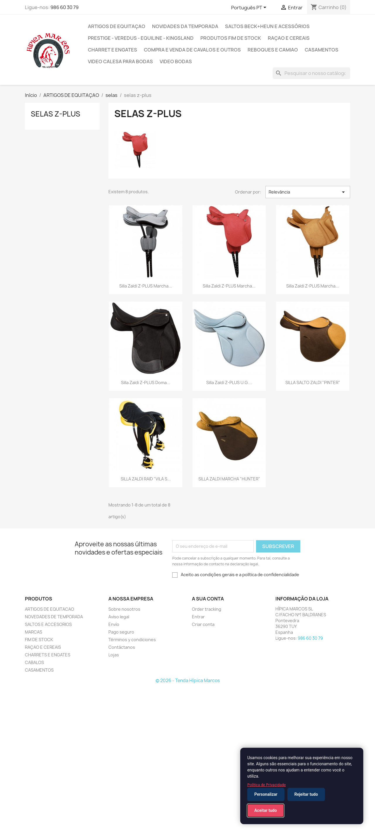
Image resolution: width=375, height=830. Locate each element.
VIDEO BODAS (176, 61)
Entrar (198, 616)
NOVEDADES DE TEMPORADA (54, 616)
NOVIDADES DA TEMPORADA (185, 26)
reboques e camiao (273, 50)
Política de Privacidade (266, 785)
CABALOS (34, 662)
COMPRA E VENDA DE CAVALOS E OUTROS (192, 50)
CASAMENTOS (321, 50)
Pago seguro (121, 632)
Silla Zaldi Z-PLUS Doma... (145, 382)
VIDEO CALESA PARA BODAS (120, 61)
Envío (113, 624)
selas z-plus (55, 114)
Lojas (113, 655)
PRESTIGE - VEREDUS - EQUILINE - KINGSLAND (141, 38)
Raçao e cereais (289, 38)
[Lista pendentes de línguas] (249, 7)
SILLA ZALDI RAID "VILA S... (146, 479)
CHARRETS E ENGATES (47, 655)
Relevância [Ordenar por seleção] (308, 192)
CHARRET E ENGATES (112, 50)
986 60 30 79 (64, 7)
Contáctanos (121, 647)
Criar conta (203, 624)
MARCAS (33, 632)
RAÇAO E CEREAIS (43, 647)
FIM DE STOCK (39, 639)
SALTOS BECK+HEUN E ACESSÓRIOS (267, 26)
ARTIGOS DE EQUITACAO (49, 609)
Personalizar (265, 794)
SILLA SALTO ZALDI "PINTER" (312, 382)
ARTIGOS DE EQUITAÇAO (116, 26)
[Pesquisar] (311, 73)
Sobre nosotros (124, 609)
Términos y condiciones (132, 639)
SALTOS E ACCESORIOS (48, 624)
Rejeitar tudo (306, 794)
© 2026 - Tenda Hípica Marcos (188, 680)
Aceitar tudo (265, 810)
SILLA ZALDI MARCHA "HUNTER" (229, 479)
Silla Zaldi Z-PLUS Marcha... (145, 286)
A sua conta (208, 598)
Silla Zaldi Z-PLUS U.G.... (229, 382)
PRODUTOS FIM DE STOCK (230, 38)
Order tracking (206, 609)
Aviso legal (118, 616)
